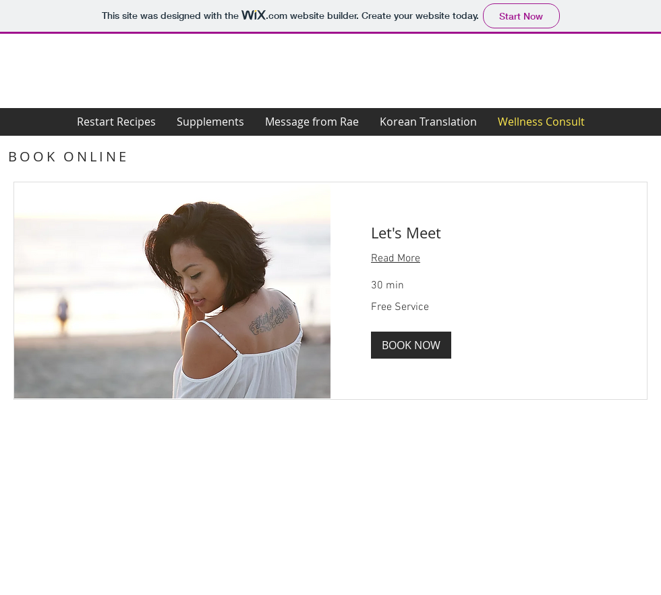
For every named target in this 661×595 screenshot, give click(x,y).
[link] (488, 232)
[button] (411, 345)
